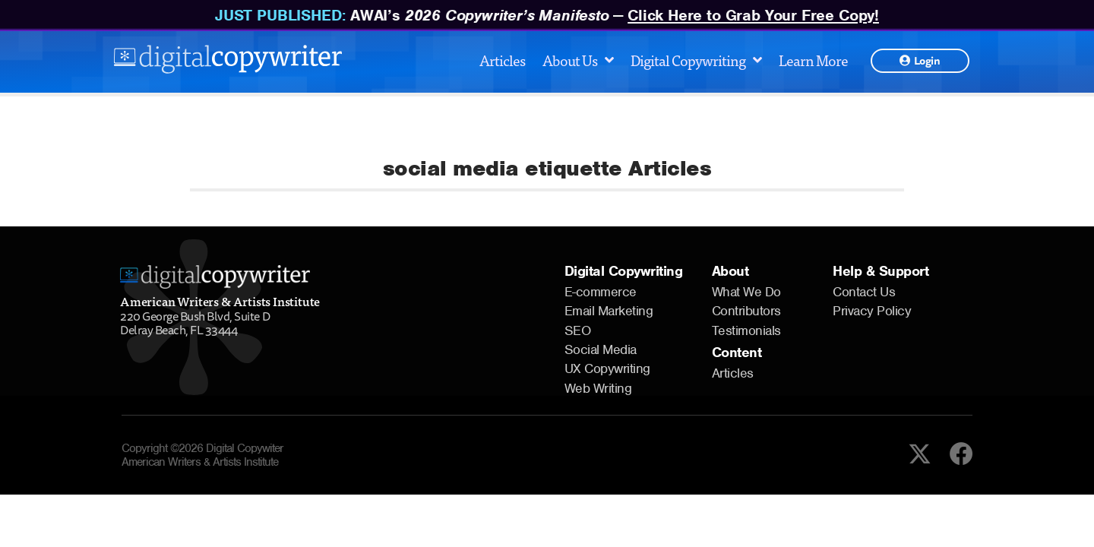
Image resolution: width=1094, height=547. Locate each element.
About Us (577, 59)
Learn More (813, 59)
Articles (502, 59)
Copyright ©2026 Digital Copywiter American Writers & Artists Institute (202, 455)
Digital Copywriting (696, 59)
